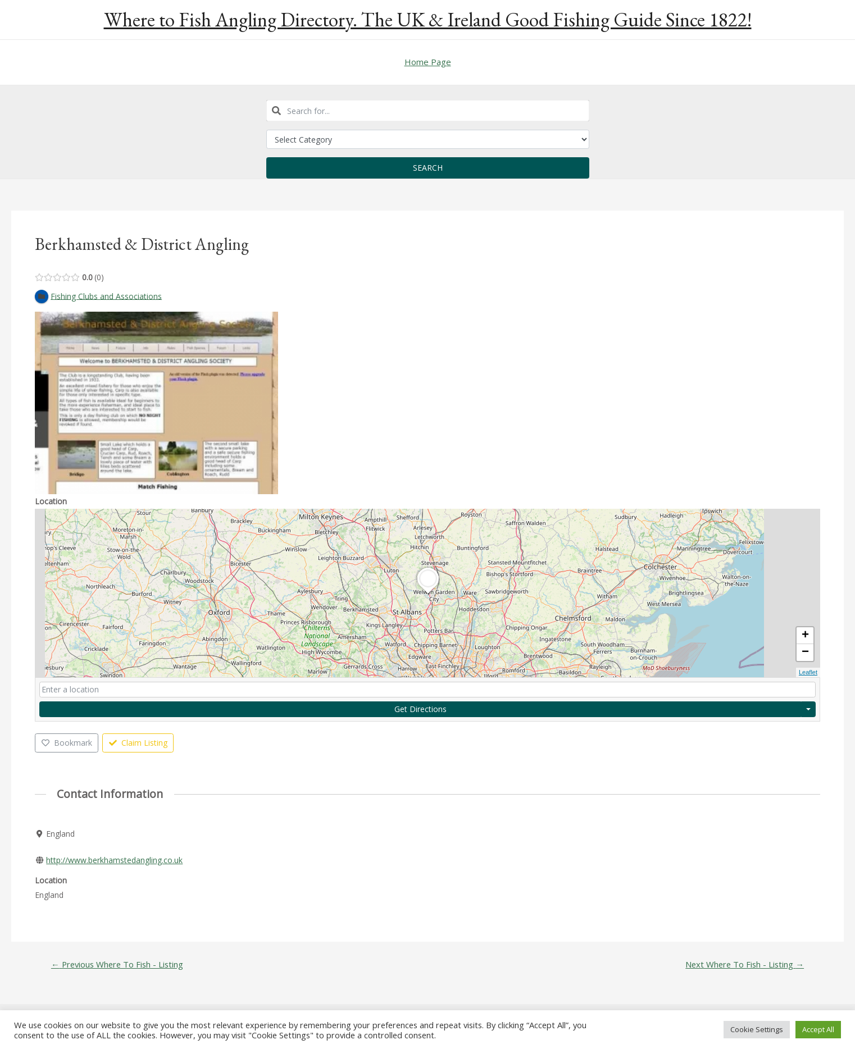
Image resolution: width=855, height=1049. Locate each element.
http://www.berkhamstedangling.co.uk (114, 860)
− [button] (805, 653)
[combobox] (427, 110)
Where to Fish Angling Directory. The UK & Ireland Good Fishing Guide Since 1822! (428, 19)
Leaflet (808, 672)
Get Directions (420, 709)
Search (428, 167)
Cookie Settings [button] (756, 1029)
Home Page (427, 61)
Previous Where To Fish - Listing (118, 965)
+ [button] (805, 636)
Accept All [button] (818, 1029)
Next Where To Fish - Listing (744, 965)
